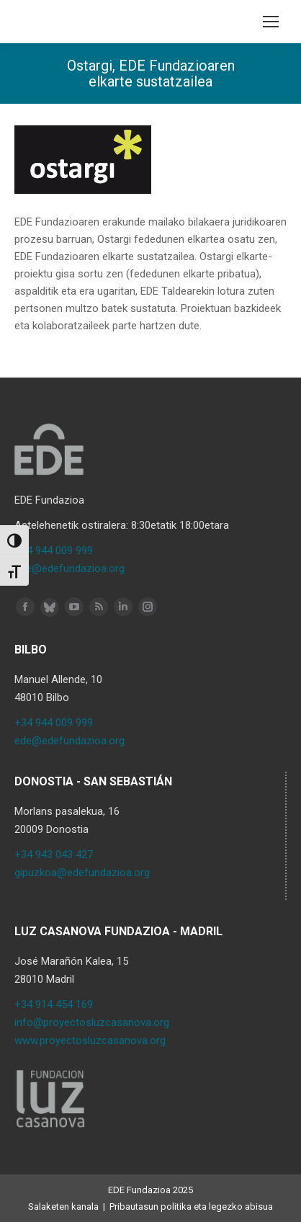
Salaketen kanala (63, 1206)
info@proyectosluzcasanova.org (91, 1022)
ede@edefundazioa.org (69, 568)
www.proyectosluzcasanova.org (90, 1040)
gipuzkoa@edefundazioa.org (82, 872)
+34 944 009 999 (53, 550)
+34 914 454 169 (53, 1004)
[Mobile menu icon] (270, 21)
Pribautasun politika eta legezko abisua (191, 1206)
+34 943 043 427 (53, 854)
